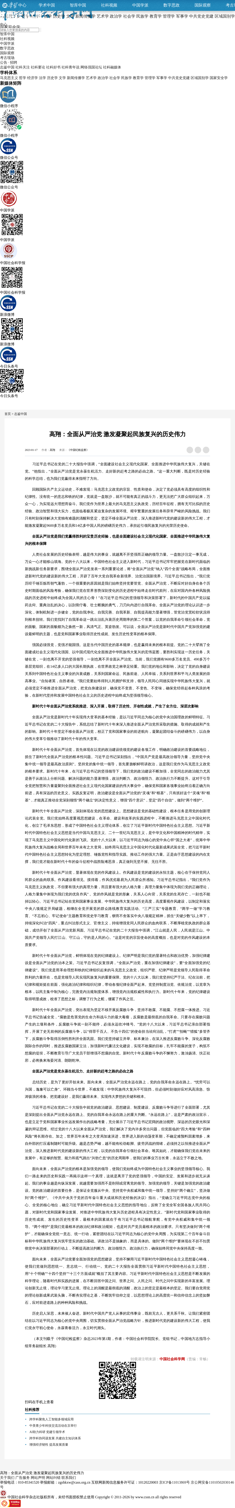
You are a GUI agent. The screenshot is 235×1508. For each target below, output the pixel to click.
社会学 (114, 78)
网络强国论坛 (91, 67)
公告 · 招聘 (8, 62)
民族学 (126, 78)
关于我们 (7, 1478)
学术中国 (47, 5)
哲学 (22, 78)
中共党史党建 (179, 78)
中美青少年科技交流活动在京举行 (53, 1425)
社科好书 (53, 67)
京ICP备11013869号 (174, 1482)
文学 (62, 78)
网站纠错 (53, 1478)
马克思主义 (9, 78)
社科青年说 (70, 67)
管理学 (150, 78)
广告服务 (22, 1478)
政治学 (103, 78)
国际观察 (203, 5)
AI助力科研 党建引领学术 (47, 1432)
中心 (22, 5)
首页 (8, 414)
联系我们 (68, 1478)
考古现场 (7, 58)
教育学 (138, 78)
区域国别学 (200, 78)
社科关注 (22, 67)
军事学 (161, 78)
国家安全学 (219, 78)
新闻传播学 (76, 78)
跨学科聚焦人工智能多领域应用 (51, 1419)
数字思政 (171, 5)
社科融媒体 (112, 67)
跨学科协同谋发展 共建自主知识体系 (55, 1438)
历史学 (52, 78)
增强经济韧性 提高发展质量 (48, 1444)
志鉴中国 (7, 67)
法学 (42, 78)
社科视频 (109, 5)
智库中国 (78, 5)
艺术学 (91, 78)
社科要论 (38, 67)
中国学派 (140, 5)
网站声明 (38, 1478)
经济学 (32, 78)
